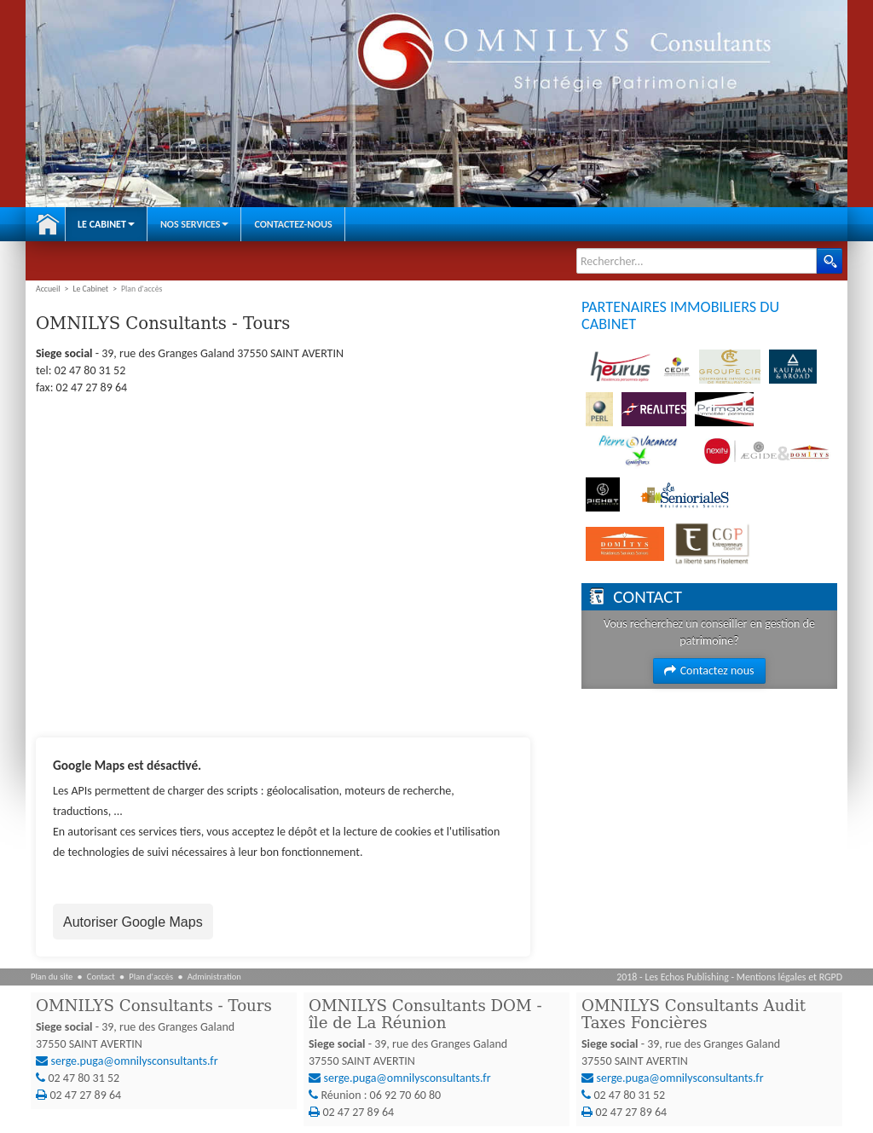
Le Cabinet (106, 224)
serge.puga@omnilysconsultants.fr (134, 1061)
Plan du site (51, 976)
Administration (214, 976)
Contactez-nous (293, 224)
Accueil (48, 224)
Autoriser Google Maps (133, 922)
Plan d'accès (151, 976)
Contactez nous (709, 670)
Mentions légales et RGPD (789, 977)
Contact (101, 976)
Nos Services (194, 224)
